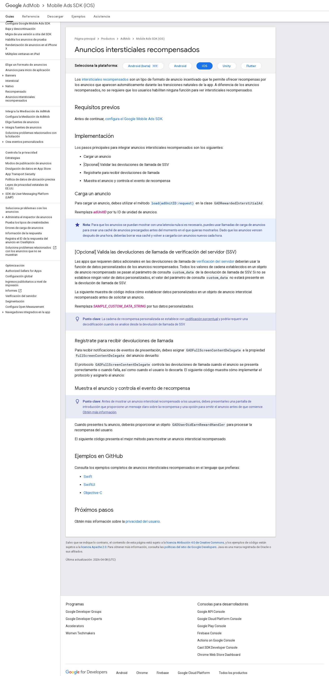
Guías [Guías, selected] (9, 16)
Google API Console (211, 611)
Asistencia (102, 16)
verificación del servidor (215, 261)
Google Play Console (211, 626)
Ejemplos (78, 16)
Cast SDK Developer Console (217, 647)
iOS (204, 66)
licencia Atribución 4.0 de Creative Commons (195, 542)
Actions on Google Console (216, 640)
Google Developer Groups (83, 611)
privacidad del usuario (143, 521)
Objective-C (93, 493)
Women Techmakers (80, 633)
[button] (29, 75)
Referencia (30, 16)
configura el (133, 119)
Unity (227, 66)
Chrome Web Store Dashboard (218, 654)
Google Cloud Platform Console (219, 619)
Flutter (251, 66)
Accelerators (75, 626)
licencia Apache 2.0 (93, 547)
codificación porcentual (201, 319)
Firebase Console (209, 633)
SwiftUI (89, 485)
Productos (108, 38)
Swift (88, 476)
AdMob (22, 5)
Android (180, 66)
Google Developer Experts (84, 619)
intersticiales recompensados (105, 79)
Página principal (85, 38)
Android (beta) (143, 66)
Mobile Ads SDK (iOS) (71, 5)
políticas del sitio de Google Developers (190, 547)
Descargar (55, 16)
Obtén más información (99, 412)
